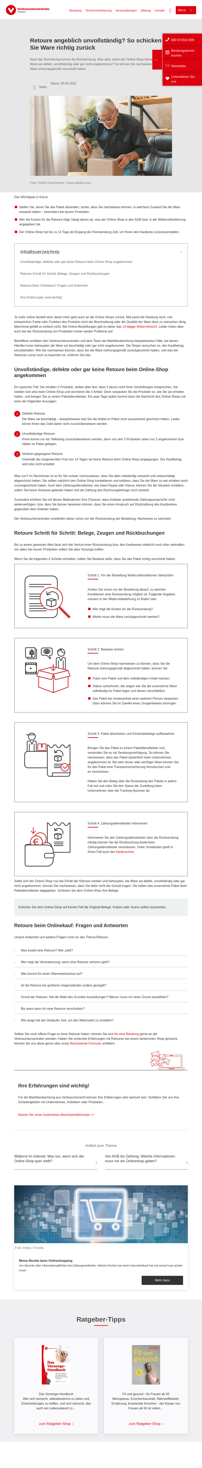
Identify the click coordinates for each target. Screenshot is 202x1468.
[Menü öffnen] (186, 10)
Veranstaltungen (126, 10)
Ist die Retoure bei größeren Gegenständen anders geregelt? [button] (60, 985)
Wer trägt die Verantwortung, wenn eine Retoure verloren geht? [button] (61, 962)
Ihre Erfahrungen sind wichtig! (41, 297)
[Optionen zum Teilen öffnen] (40, 87)
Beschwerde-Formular (85, 1043)
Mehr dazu (162, 1280)
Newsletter (178, 66)
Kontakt (160, 10)
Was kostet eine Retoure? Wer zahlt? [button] (43, 951)
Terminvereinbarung (98, 10)
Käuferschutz (125, 852)
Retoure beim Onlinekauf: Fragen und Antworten (54, 285)
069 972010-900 (182, 40)
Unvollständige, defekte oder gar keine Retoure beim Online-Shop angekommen (76, 261)
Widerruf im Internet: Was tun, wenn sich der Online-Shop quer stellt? (49, 1158)
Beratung (75, 10)
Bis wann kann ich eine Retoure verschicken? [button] (49, 1009)
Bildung (146, 10)
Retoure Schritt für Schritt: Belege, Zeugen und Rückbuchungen (65, 273)
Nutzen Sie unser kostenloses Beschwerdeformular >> (56, 1114)
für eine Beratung (126, 1034)
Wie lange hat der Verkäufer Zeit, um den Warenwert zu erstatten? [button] (64, 1020)
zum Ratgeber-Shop (55, 1424)
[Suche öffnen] (170, 10)
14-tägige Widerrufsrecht (140, 326)
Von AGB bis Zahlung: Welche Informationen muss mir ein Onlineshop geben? (140, 1158)
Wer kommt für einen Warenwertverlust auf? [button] (48, 974)
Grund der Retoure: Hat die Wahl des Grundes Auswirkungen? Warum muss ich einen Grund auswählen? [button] (91, 997)
